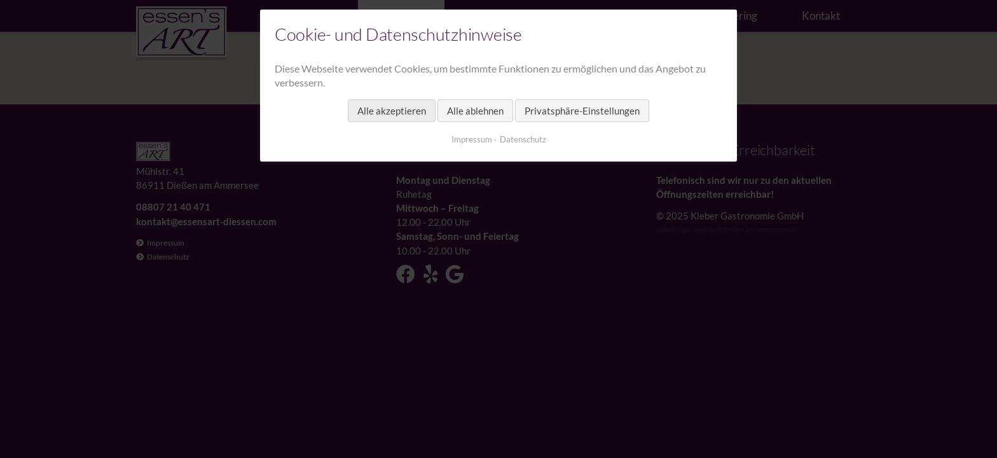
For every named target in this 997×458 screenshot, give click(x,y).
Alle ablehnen (475, 110)
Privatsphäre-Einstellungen (582, 110)
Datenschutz (523, 139)
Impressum (471, 139)
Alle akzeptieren (391, 110)
